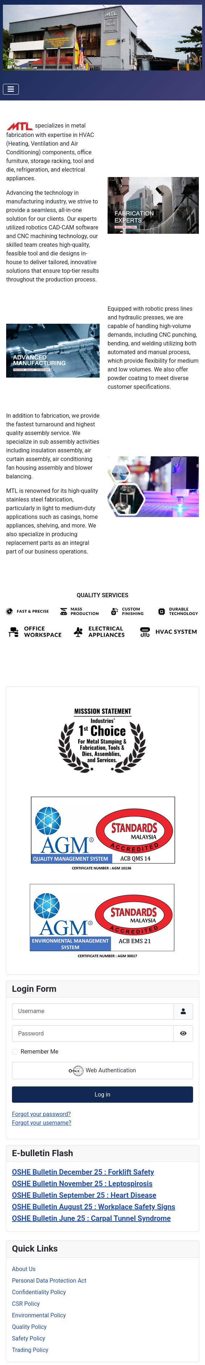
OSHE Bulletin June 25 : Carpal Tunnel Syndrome (91, 1218)
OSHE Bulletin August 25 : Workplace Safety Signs (93, 1206)
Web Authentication (102, 1071)
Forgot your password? (41, 1114)
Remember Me (39, 1051)
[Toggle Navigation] (11, 89)
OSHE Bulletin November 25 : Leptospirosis (82, 1183)
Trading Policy (30, 1350)
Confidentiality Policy (39, 1292)
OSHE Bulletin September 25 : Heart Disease (84, 1195)
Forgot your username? (41, 1122)
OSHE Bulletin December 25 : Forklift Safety (83, 1172)
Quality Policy (29, 1326)
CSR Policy (26, 1303)
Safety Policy (28, 1338)
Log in (102, 1094)
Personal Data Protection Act (49, 1280)
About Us (23, 1269)
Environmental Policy (39, 1315)
